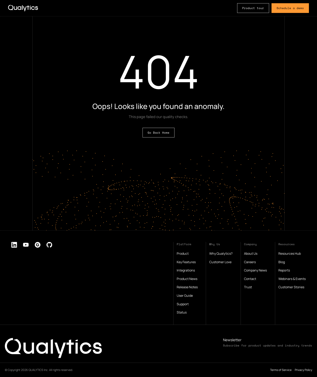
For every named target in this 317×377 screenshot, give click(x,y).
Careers (250, 262)
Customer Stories (291, 287)
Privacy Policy (303, 370)
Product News (187, 279)
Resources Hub (289, 253)
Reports (284, 270)
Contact (250, 279)
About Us (250, 253)
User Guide (185, 295)
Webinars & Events (292, 279)
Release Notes (187, 287)
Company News (255, 270)
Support (183, 304)
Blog (281, 262)
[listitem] (14, 245)
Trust (248, 287)
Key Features (186, 262)
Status (182, 312)
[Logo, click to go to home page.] (23, 8)
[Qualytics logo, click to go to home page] (53, 348)
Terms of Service (281, 370)
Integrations (186, 270)
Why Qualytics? (220, 253)
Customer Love (220, 262)
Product (183, 253)
